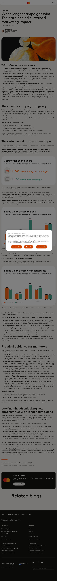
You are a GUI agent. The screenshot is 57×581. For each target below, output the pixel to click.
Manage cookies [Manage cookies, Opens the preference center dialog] (42, 246)
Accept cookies (16, 246)
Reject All (28, 246)
